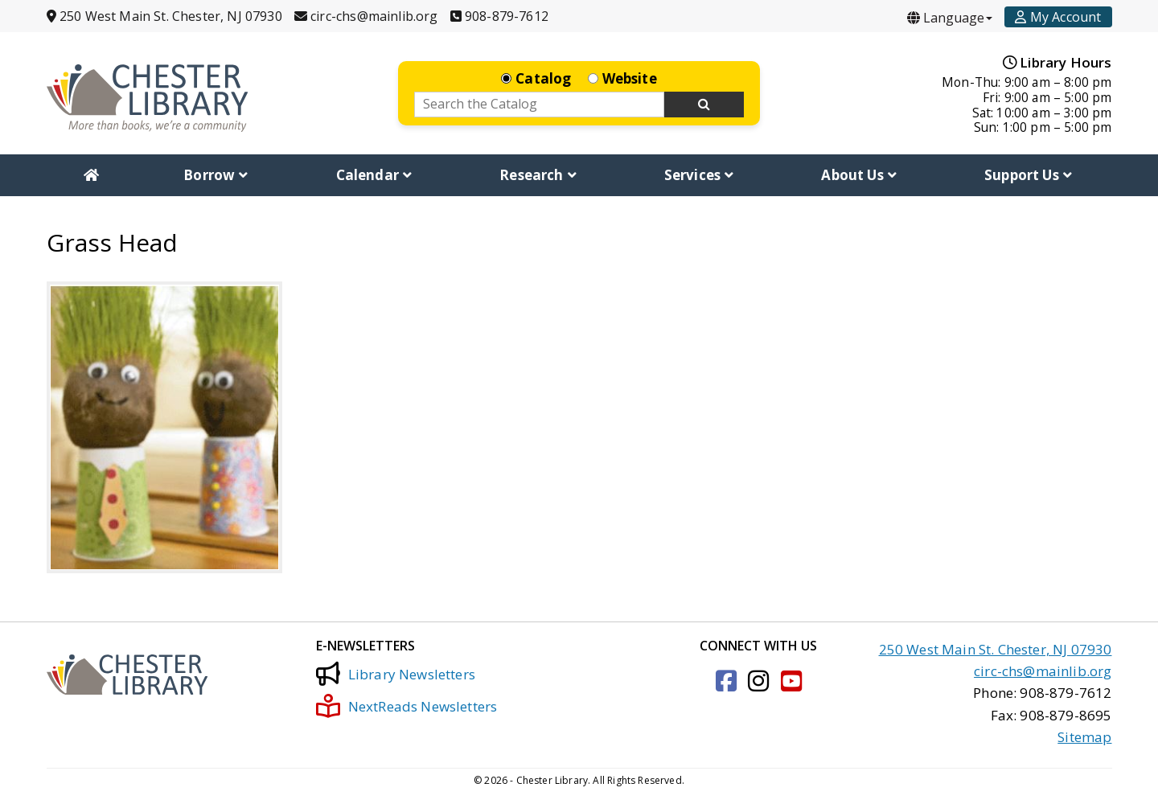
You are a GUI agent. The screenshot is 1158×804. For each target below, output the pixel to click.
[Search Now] (704, 104)
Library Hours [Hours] (1057, 62)
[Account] (1057, 16)
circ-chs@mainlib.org (1042, 671)
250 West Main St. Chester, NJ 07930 (995, 648)
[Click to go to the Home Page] (147, 97)
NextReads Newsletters (407, 706)
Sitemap (1084, 736)
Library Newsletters (395, 674)
